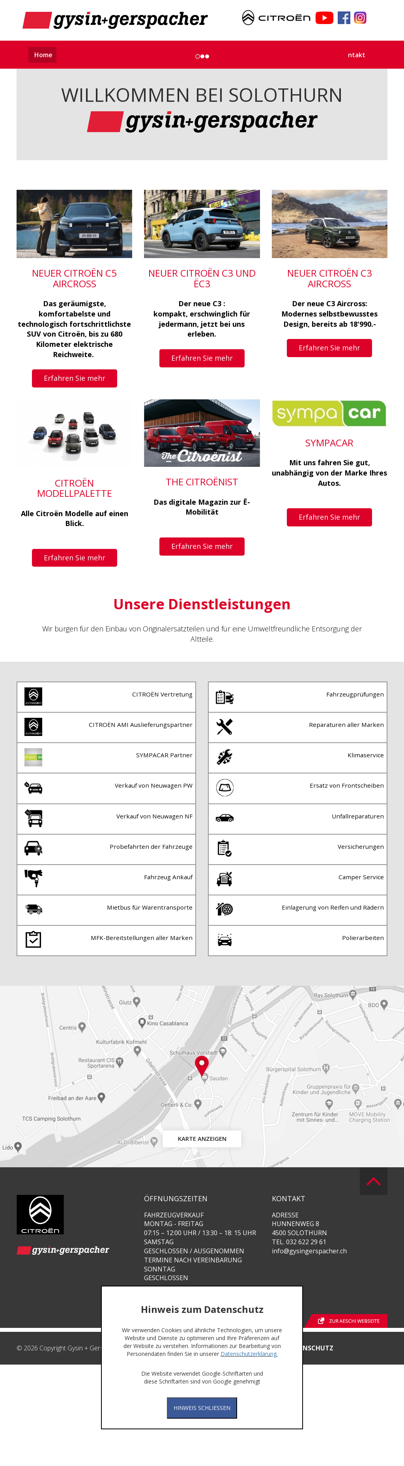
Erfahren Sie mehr (74, 504)
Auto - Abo (174, 55)
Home (43, 55)
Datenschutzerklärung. (249, 1353)
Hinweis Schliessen (202, 1408)
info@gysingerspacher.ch (309, 1352)
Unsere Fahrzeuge (124, 55)
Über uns (268, 55)
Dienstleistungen (222, 55)
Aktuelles (75, 55)
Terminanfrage (311, 55)
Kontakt (352, 55)
